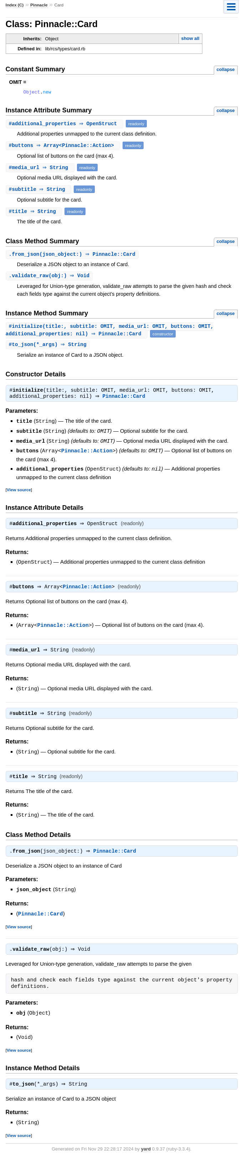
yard (146, 1152)
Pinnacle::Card (125, 399)
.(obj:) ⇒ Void (50, 277)
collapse (226, 69)
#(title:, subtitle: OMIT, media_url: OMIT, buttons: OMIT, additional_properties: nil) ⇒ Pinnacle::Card (110, 332)
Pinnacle (39, 4)
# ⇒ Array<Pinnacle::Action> (64, 146)
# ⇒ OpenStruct (65, 124)
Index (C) (15, 4)
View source (19, 491)
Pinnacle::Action (87, 452)
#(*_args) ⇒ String (48, 347)
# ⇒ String (41, 168)
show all (190, 38)
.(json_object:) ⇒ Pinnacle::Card (73, 255)
